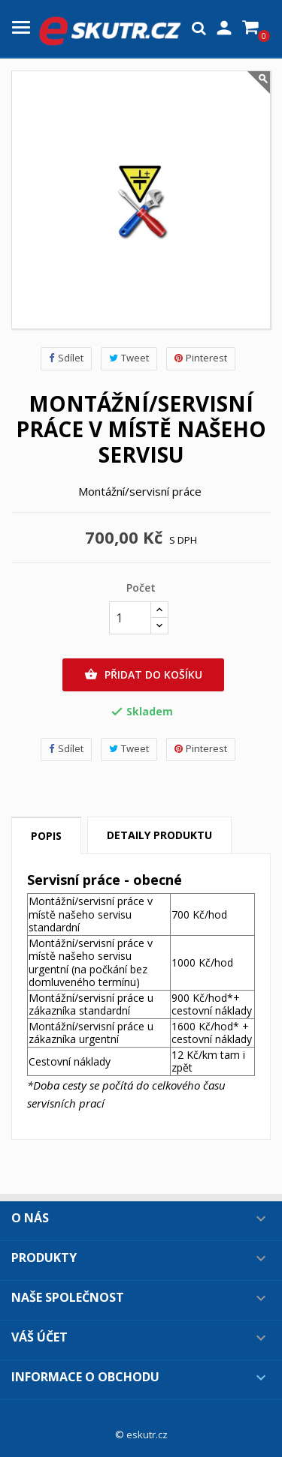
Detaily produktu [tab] (159, 835)
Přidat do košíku (143, 674)
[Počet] (130, 617)
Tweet (129, 358)
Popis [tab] (46, 836)
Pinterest (200, 358)
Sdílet (66, 358)
